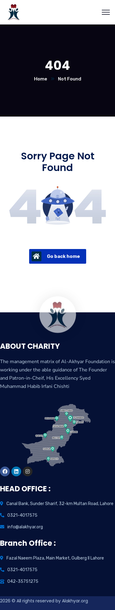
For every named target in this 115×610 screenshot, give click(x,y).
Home (40, 79)
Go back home (56, 256)
